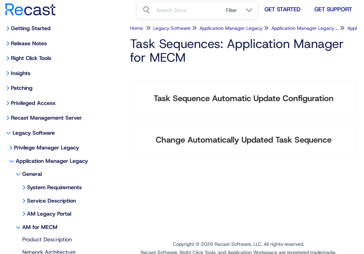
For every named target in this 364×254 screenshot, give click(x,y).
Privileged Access (33, 103)
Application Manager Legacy (52, 161)
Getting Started (31, 28)
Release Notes (29, 43)
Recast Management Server (46, 117)
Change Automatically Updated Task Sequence (244, 139)
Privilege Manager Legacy (46, 147)
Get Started (282, 9)
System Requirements (54, 187)
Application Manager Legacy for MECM (314, 28)
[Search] (147, 10)
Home (136, 28)
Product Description (47, 239)
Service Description (51, 200)
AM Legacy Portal (49, 213)
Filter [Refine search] (232, 10)
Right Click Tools (31, 58)
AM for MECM (39, 227)
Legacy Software (34, 132)
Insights (20, 73)
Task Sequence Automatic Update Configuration (244, 98)
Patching (21, 88)
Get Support (333, 9)
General (32, 174)
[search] (187, 10)
